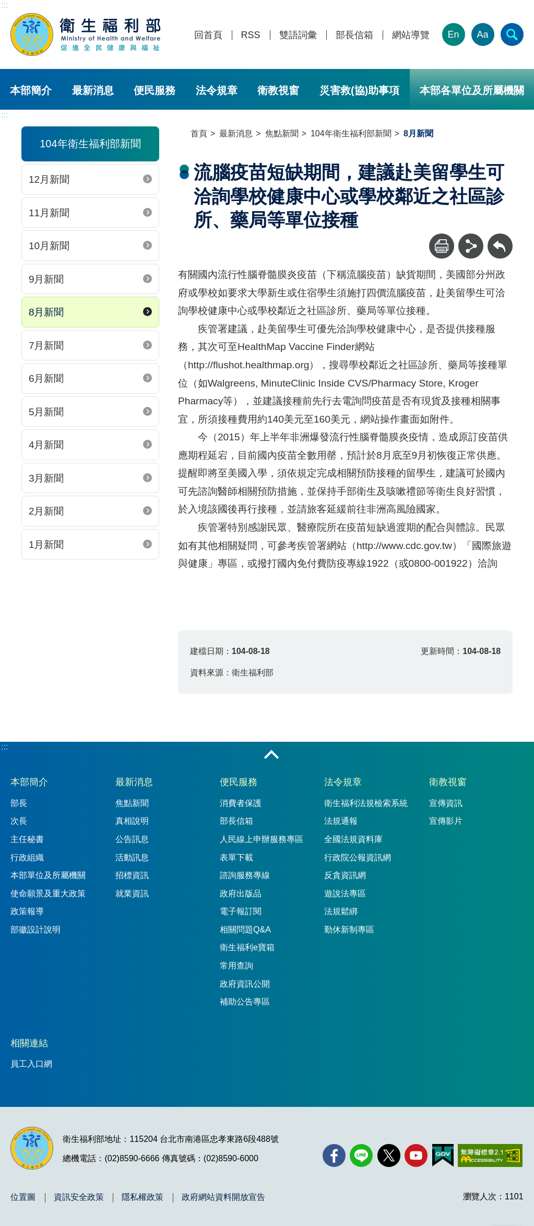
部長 (18, 803)
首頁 (199, 133)
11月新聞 (49, 212)
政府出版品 (241, 893)
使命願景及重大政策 (48, 893)
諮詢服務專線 (245, 875)
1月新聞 (46, 544)
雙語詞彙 (298, 35)
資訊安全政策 (79, 1197)
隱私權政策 (142, 1197)
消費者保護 (241, 803)
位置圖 (22, 1197)
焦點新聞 (282, 133)
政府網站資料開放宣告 (223, 1197)
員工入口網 (31, 1063)
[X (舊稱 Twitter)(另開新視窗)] (388, 1155)
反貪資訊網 (345, 875)
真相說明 (132, 820)
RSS (250, 35)
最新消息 (93, 90)
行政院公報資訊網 (357, 857)
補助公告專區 (245, 1001)
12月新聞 (49, 179)
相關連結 (29, 1043)
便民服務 (154, 90)
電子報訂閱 (241, 911)
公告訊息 (132, 839)
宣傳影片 (445, 820)
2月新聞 (46, 511)
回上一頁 (500, 238)
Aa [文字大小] (483, 34)
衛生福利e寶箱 (247, 947)
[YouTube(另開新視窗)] (416, 1155)
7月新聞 (46, 345)
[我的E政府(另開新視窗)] (443, 1155)
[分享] (470, 246)
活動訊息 (132, 857)
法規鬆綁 (341, 911)
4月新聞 (46, 444)
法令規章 (217, 90)
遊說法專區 (345, 893)
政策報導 (27, 911)
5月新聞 (46, 411)
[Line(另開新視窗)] (361, 1155)
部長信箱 (354, 35)
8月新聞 (46, 312)
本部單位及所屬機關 (48, 875)
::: (4, 5)
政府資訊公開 (245, 983)
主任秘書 (27, 839)
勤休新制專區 (349, 929)
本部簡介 (31, 90)
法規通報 (341, 820)
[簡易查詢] (512, 34)
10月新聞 (49, 245)
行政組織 (27, 857)
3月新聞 (46, 478)
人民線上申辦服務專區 (261, 839)
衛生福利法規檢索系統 (366, 803)
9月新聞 (46, 279)
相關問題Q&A (245, 929)
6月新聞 (46, 378)
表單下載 (236, 857)
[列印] (441, 246)
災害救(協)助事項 (359, 90)
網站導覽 (411, 35)
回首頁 (208, 35)
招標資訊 (132, 875)
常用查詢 (236, 965)
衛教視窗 (278, 90)
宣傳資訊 (445, 803)
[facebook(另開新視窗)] (334, 1155)
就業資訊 (132, 893)
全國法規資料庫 (353, 839)
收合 (271, 755)
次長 (18, 820)
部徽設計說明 (35, 929)
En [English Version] (453, 34)
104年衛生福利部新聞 (351, 133)
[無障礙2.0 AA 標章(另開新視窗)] (490, 1155)
